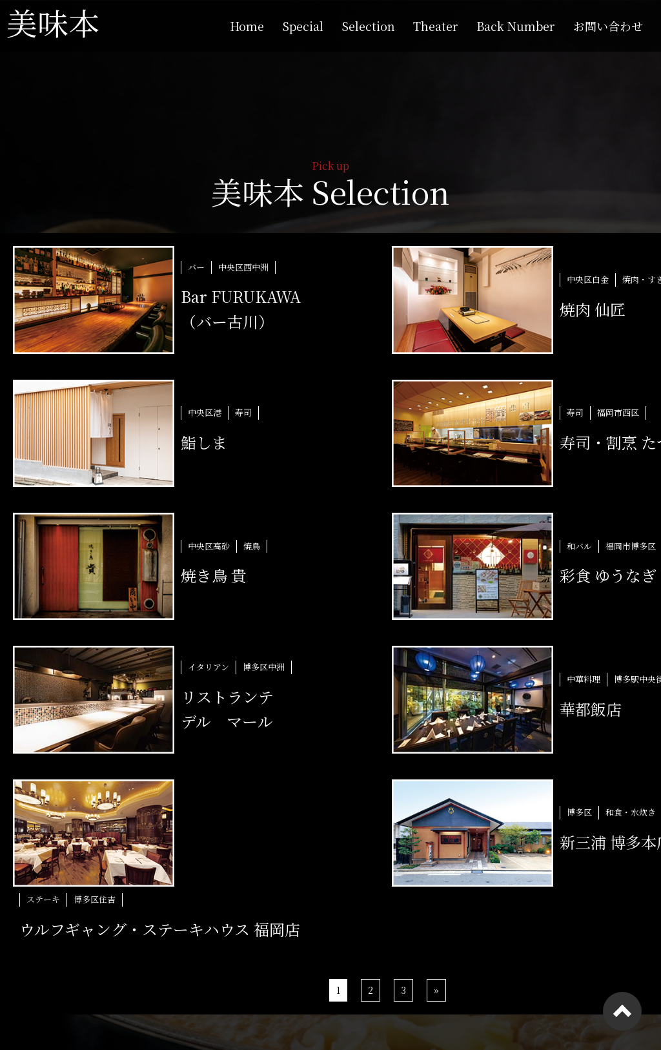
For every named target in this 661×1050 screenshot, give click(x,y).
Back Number (515, 25)
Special (302, 25)
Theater (435, 25)
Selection (368, 25)
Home (247, 25)
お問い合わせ (608, 25)
